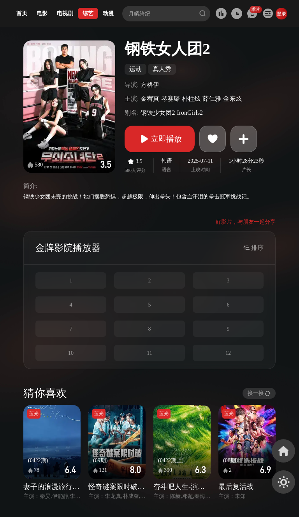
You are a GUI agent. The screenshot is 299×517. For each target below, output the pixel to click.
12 (228, 353)
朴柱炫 (191, 98)
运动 (135, 69)
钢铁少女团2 (158, 112)
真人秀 (162, 69)
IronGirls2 (190, 112)
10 (71, 353)
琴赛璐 (170, 98)
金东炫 (232, 98)
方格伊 (150, 84)
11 (149, 353)
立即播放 (159, 138)
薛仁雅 (211, 98)
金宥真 (150, 98)
